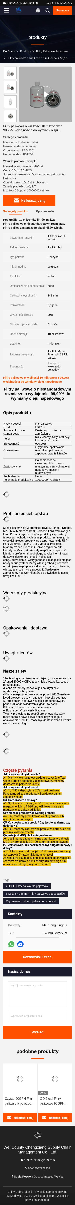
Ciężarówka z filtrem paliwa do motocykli (31, 901)
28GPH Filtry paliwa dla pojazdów (27, 886)
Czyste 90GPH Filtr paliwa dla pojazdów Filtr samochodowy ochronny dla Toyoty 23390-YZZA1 (19, 1101)
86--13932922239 (59, 2)
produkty (25, 51)
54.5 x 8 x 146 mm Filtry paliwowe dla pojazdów (35, 893)
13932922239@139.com (20, 2)
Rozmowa (62, 10)
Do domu (9, 51)
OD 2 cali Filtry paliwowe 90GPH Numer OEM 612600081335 (52, 1101)
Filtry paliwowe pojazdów (52, 51)
